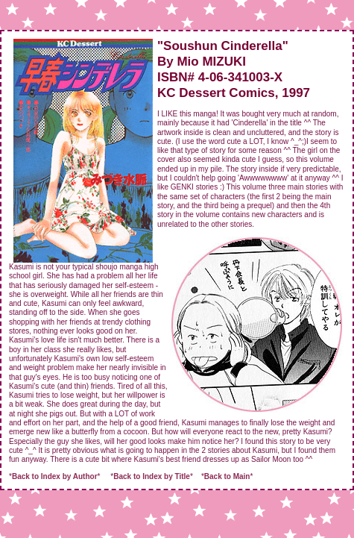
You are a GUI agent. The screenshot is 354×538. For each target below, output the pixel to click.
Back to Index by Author (55, 476)
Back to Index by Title (151, 476)
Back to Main (227, 476)
